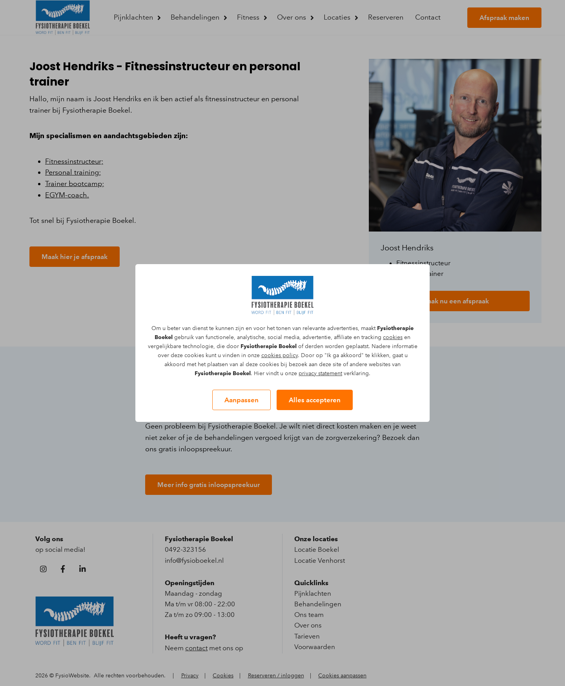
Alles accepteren (315, 400)
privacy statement (320, 373)
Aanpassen (241, 400)
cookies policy (279, 355)
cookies (393, 337)
